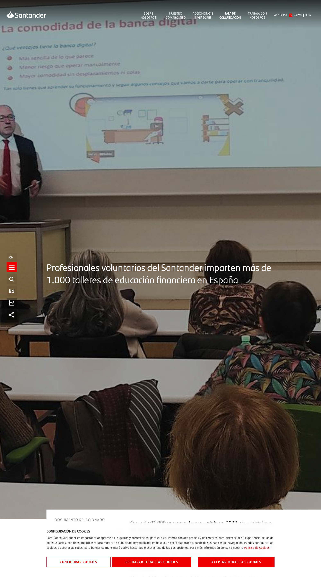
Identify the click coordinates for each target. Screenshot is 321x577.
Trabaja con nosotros (257, 15)
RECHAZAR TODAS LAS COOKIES (151, 561)
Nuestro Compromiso (176, 15)
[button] (12, 270)
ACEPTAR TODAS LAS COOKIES (236, 561)
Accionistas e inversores (203, 15)
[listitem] (12, 270)
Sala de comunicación (230, 15)
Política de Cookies (257, 548)
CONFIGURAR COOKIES (78, 561)
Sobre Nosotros (148, 15)
